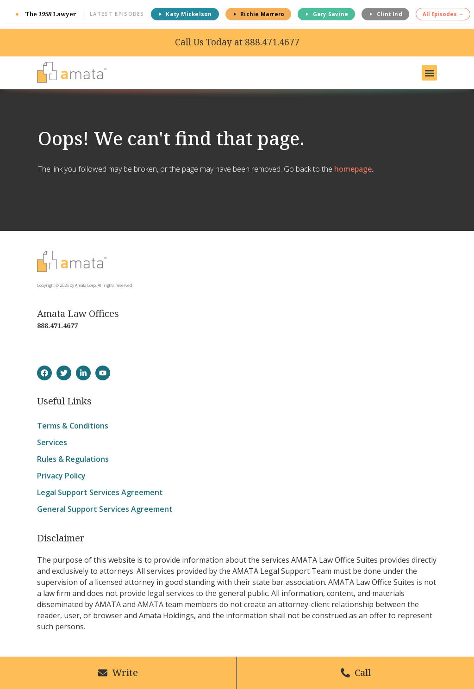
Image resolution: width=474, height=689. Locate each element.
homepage (353, 169)
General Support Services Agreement (105, 509)
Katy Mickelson (185, 14)
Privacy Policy (61, 476)
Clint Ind (385, 14)
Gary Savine (326, 14)
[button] (429, 73)
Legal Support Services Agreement (100, 492)
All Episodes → (443, 14)
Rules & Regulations (73, 459)
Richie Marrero (258, 14)
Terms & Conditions (72, 426)
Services (52, 442)
